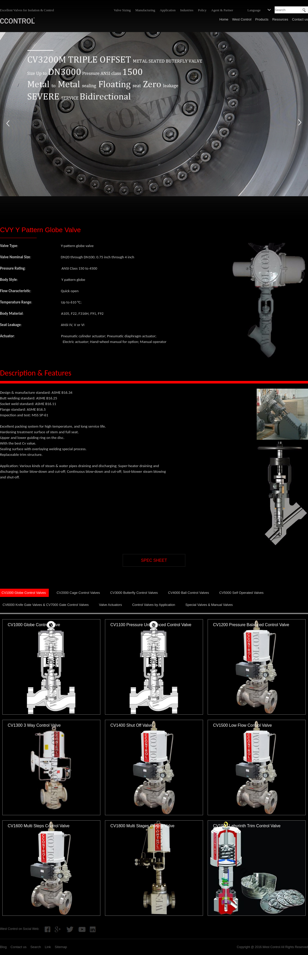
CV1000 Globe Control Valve (34, 625)
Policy (202, 10)
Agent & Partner (222, 10)
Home (223, 19)
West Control (241, 19)
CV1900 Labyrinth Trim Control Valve (247, 826)
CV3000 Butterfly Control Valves (134, 593)
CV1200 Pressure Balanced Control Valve (251, 625)
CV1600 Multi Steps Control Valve (39, 826)
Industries (186, 10)
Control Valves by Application (153, 605)
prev (8, 123)
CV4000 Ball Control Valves (188, 593)
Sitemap (61, 947)
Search (35, 947)
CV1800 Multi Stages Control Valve (142, 826)
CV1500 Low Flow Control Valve (242, 725)
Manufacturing (145, 10)
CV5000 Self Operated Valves (241, 593)
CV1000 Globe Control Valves (24, 593)
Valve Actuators (110, 605)
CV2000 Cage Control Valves (78, 593)
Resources (280, 19)
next (300, 123)
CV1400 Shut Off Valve (131, 725)
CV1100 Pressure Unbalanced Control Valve (150, 625)
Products (261, 19)
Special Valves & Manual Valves (209, 605)
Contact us (300, 19)
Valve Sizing (122, 10)
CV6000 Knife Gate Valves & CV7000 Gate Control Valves (46, 605)
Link (48, 947)
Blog (3, 947)
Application (168, 10)
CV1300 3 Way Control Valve (34, 725)
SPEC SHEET (154, 560)
